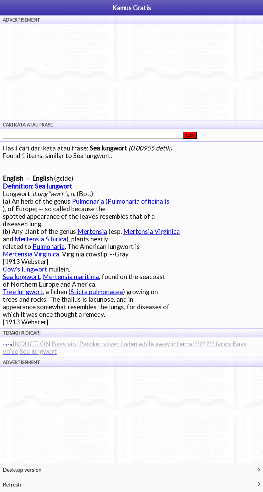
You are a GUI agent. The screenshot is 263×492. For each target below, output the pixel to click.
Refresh (12, 484)
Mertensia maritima (71, 276)
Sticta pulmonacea (97, 292)
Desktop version (22, 469)
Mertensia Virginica (151, 231)
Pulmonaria (88, 201)
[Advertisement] (131, 72)
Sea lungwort (21, 276)
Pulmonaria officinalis (139, 201)
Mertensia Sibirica (40, 239)
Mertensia (92, 231)
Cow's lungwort (25, 269)
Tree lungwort (23, 292)
